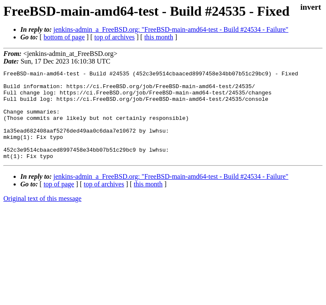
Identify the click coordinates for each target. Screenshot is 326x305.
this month (158, 37)
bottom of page (64, 37)
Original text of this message (42, 216)
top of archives (114, 37)
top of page (59, 201)
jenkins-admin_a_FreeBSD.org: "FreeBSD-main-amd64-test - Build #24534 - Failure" (171, 29)
